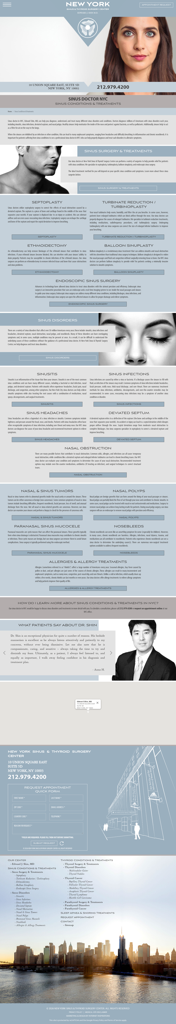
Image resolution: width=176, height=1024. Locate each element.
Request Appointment (77, 917)
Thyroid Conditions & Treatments (87, 860)
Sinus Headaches (23, 902)
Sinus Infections (23, 899)
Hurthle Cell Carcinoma (80, 897)
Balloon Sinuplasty (25, 885)
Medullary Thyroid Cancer (81, 888)
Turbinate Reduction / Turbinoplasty (32, 878)
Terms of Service (114, 1020)
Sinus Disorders (21, 892)
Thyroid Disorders (75, 867)
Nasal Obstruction (24, 908)
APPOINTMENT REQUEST (156, 5)
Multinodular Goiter (78, 870)
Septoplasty (21, 875)
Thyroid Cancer (73, 878)
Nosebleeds (21, 922)
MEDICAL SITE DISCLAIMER (96, 1012)
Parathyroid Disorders (77, 905)
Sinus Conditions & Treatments (32, 868)
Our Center (17, 860)
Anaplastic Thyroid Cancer (81, 891)
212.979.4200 (113, 87)
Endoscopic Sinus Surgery (27, 888)
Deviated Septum (24, 905)
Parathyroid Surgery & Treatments (84, 902)
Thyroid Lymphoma (78, 894)
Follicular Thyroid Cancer (81, 884)
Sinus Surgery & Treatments (27, 871)
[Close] (97, 702)
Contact (67, 921)
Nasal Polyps (22, 915)
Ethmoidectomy (23, 881)
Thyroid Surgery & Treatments (82, 863)
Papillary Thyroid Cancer (80, 881)
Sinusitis (20, 896)
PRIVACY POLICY (75, 1012)
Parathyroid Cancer (75, 908)
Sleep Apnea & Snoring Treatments (87, 913)
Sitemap (69, 925)
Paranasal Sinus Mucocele (28, 918)
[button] (88, 711)
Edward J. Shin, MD (23, 863)
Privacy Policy (98, 1020)
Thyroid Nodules (76, 873)
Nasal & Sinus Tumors (26, 912)
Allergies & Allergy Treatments (30, 925)
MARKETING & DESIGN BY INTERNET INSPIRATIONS (88, 1015)
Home (10, 111)
